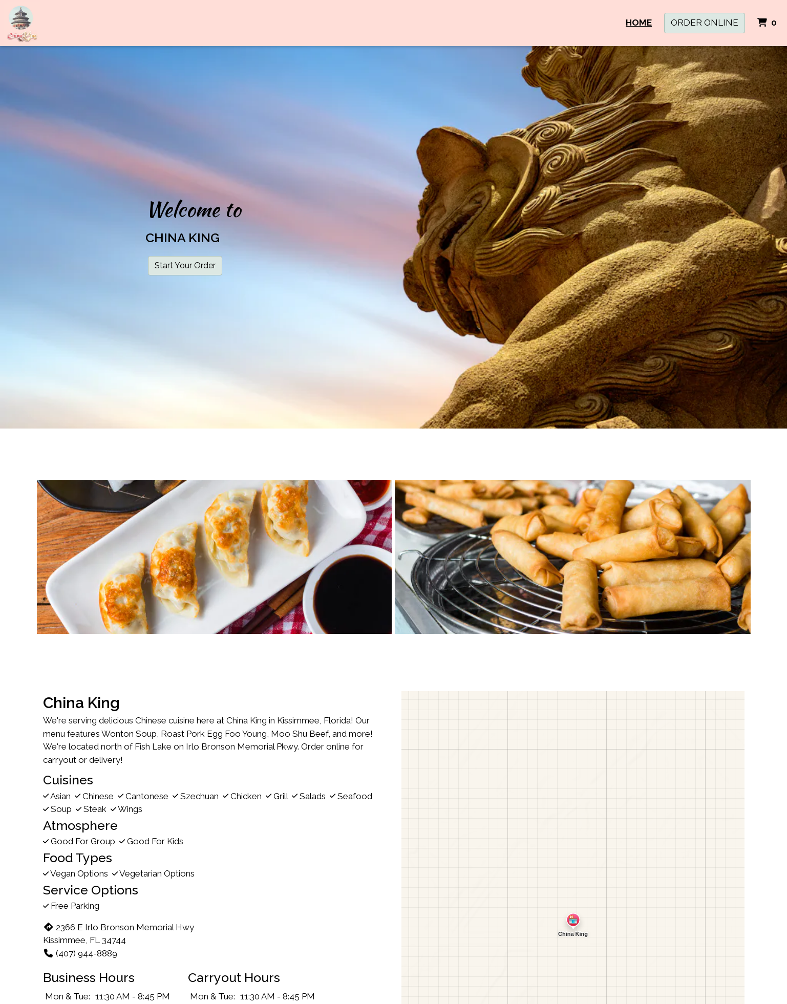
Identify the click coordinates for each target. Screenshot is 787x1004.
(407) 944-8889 (80, 953)
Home (639, 22)
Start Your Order (185, 265)
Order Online (704, 22)
